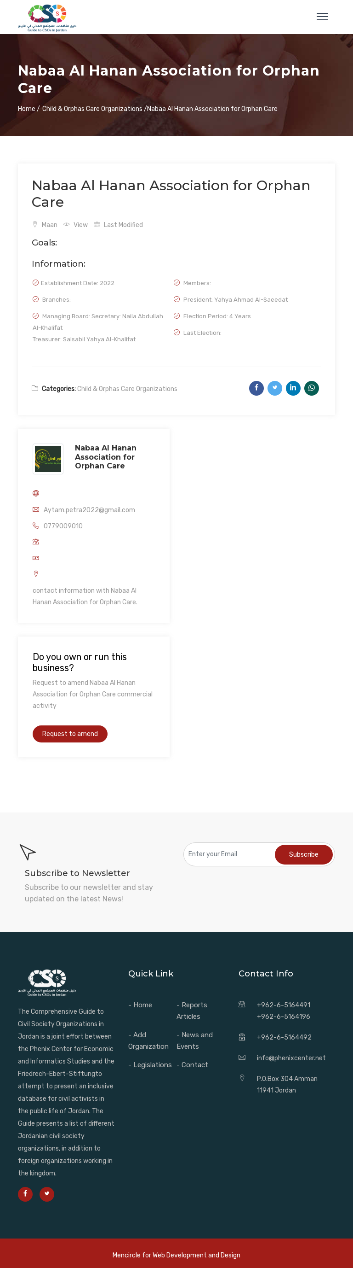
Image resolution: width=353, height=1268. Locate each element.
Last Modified (118, 225)
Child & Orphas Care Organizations (127, 389)
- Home (140, 1005)
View (75, 225)
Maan (44, 225)
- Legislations (150, 1065)
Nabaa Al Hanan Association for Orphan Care (106, 457)
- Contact (192, 1065)
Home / (29, 109)
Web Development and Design (196, 1255)
